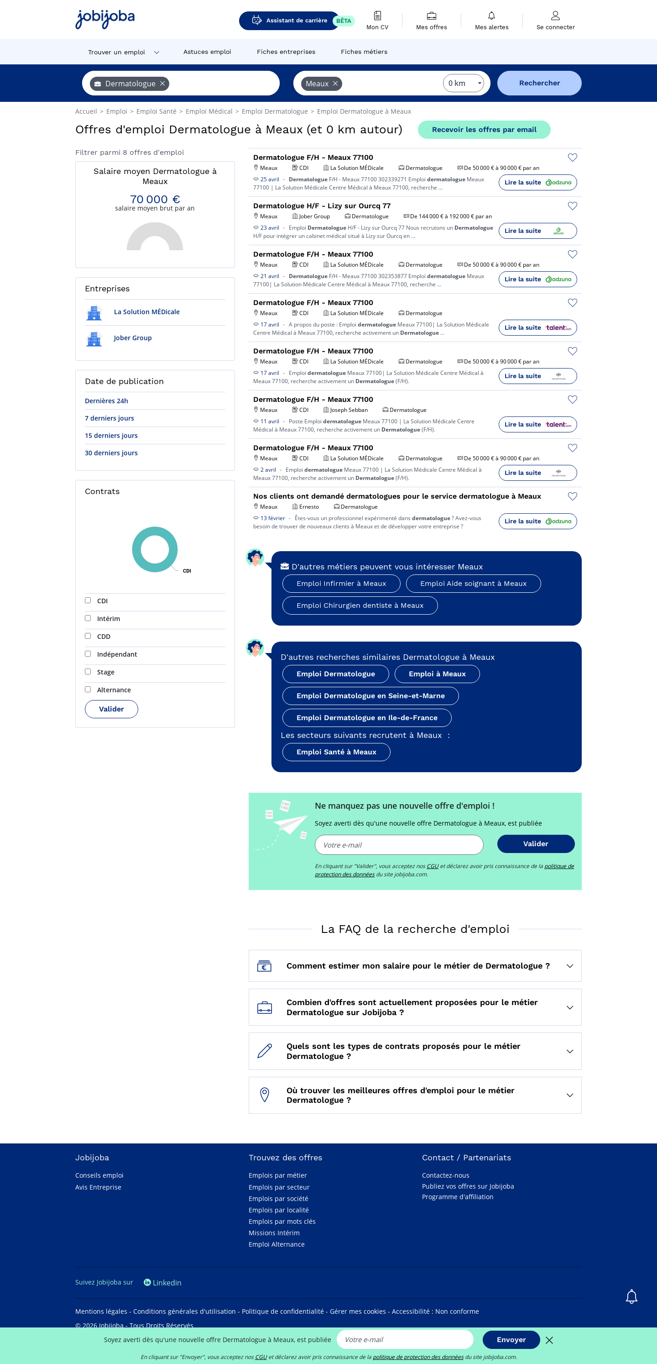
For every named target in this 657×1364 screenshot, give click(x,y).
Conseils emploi (99, 1175)
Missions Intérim (274, 1232)
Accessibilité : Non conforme (435, 1311)
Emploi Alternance (277, 1244)
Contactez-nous (445, 1175)
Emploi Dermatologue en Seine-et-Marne (371, 695)
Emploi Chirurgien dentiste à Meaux (360, 605)
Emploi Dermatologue (336, 673)
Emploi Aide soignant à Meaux (473, 583)
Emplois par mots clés (282, 1221)
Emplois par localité (279, 1210)
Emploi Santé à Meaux (336, 752)
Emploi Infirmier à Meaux (341, 583)
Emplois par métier (278, 1175)
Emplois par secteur (279, 1187)
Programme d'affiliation (458, 1196)
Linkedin (163, 1283)
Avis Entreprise (98, 1187)
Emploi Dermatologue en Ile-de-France (367, 717)
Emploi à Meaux (437, 673)
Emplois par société (278, 1198)
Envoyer (511, 1339)
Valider (111, 709)
